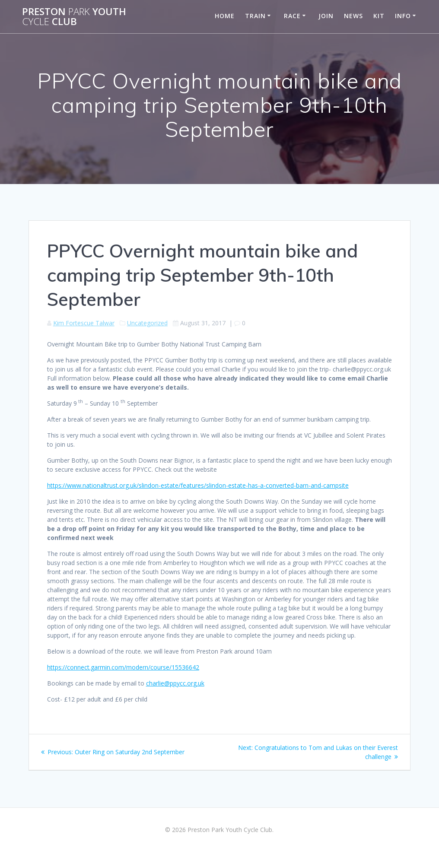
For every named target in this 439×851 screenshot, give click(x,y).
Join (326, 16)
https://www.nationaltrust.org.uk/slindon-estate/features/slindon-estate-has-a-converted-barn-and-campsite (198, 485)
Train (255, 16)
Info (403, 16)
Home (225, 16)
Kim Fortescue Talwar (84, 323)
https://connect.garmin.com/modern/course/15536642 (123, 667)
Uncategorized (147, 323)
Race (292, 16)
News (353, 16)
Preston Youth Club (74, 16)
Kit (379, 16)
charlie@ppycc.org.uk (175, 683)
